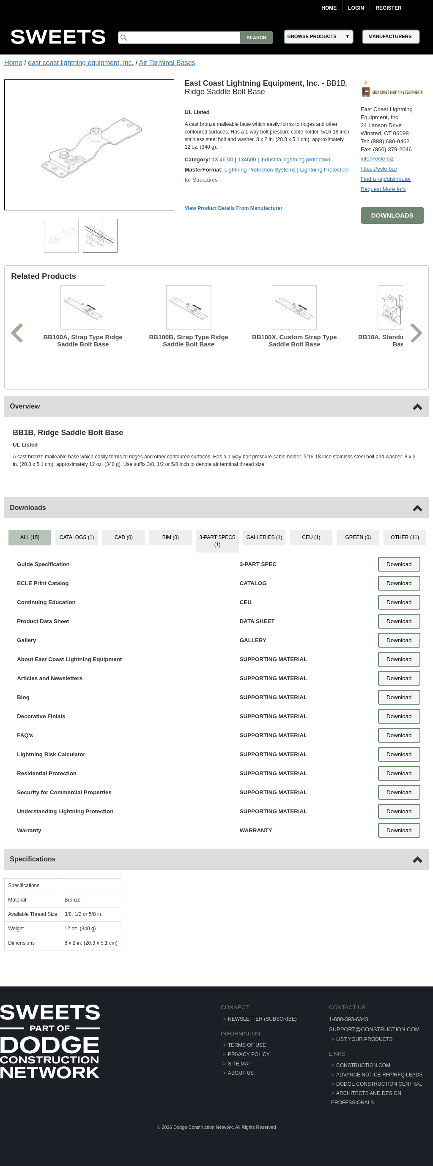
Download (398, 564)
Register (388, 8)
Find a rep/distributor (386, 179)
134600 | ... (286, 159)
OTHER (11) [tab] (405, 537)
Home (329, 8)
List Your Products (364, 1039)
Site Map (240, 1064)
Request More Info (383, 189)
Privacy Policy (249, 1054)
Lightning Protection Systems (260, 169)
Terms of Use (247, 1045)
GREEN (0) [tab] (358, 537)
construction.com (363, 1065)
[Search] (195, 37)
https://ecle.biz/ (379, 169)
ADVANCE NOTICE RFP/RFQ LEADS (379, 1075)
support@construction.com (374, 1029)
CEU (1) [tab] (311, 537)
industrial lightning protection (295, 159)
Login (356, 8)
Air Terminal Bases (167, 62)
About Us (241, 1073)
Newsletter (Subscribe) (262, 1019)
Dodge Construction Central (379, 1084)
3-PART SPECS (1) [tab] (217, 541)
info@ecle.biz (377, 158)
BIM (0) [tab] (170, 537)
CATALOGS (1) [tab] (77, 537)
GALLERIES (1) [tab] (264, 537)
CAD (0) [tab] (124, 537)
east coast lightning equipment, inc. (81, 62)
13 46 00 (222, 159)
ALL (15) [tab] (30, 537)
